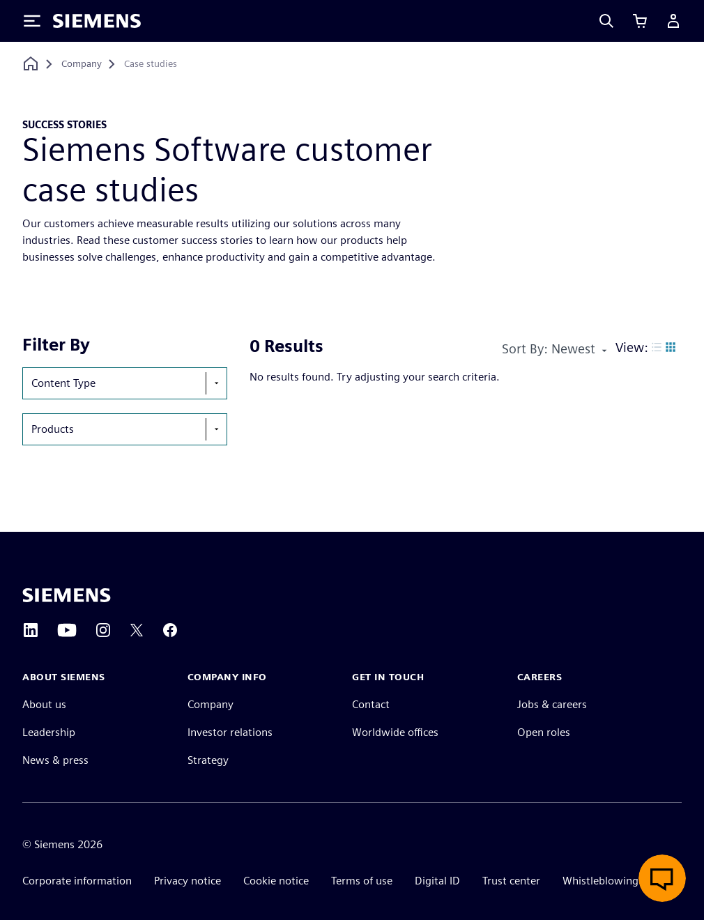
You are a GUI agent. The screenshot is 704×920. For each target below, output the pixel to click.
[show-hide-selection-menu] (216, 383)
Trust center (511, 880)
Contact (371, 704)
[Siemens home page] (66, 595)
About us (44, 704)
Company (211, 704)
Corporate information (77, 880)
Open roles (543, 732)
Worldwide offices (395, 732)
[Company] (81, 64)
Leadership (48, 732)
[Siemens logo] (97, 21)
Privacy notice (187, 880)
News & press (55, 760)
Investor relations (230, 732)
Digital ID (437, 880)
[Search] (606, 21)
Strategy (208, 760)
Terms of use (361, 880)
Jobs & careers (552, 704)
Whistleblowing (600, 880)
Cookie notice (276, 880)
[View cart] (640, 21)
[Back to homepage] (30, 63)
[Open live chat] (662, 878)
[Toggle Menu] (32, 21)
